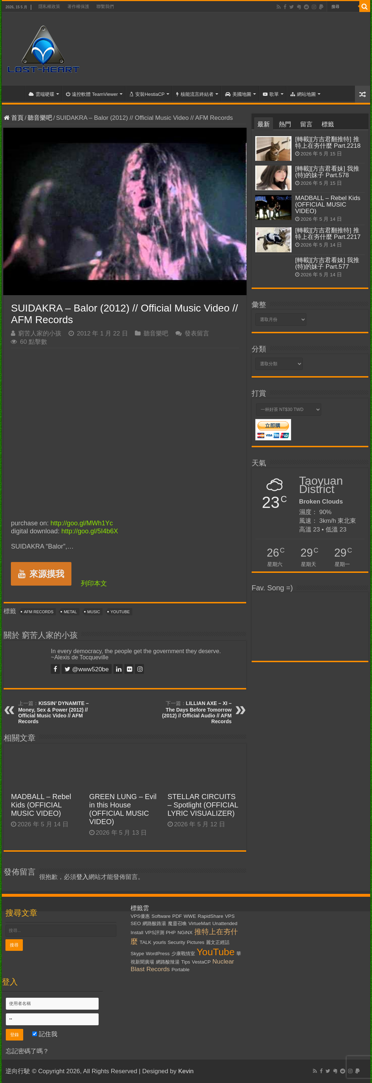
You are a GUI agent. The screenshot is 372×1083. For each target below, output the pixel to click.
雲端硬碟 (41, 94)
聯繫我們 (105, 6)
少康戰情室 (183, 953)
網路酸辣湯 (167, 962)
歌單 (271, 94)
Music (93, 612)
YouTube (120, 612)
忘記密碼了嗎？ (27, 1051)
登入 (82, 877)
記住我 (44, 1034)
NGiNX (184, 932)
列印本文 (94, 583)
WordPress (158, 953)
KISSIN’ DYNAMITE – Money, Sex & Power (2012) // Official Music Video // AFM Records (53, 712)
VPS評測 (154, 932)
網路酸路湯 (154, 923)
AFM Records (38, 612)
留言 (306, 124)
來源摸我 (41, 574)
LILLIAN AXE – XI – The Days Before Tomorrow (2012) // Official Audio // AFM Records (197, 712)
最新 (263, 124)
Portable (180, 969)
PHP (170, 932)
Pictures (195, 942)
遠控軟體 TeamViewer (92, 94)
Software (161, 916)
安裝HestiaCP (147, 94)
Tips (185, 962)
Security (176, 942)
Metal (70, 612)
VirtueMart (200, 923)
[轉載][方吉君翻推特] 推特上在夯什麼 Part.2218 (327, 142)
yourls (159, 942)
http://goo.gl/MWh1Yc (81, 523)
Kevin (186, 1071)
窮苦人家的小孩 (39, 333)
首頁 (14, 93)
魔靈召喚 (177, 923)
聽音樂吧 (40, 117)
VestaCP (201, 962)
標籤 (328, 124)
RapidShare (210, 916)
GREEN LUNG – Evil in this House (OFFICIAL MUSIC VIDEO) (123, 809)
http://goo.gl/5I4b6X (89, 531)
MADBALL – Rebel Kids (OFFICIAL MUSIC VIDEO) (41, 805)
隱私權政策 (49, 6)
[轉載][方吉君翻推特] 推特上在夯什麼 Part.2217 (327, 233)
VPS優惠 (140, 916)
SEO (136, 923)
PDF (177, 916)
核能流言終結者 (195, 94)
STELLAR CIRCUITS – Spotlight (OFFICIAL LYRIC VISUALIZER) (203, 805)
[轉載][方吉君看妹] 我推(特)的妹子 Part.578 (327, 172)
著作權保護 (78, 6)
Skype (137, 953)
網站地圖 (303, 94)
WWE (190, 916)
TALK (145, 942)
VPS (230, 916)
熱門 (285, 124)
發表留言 (197, 333)
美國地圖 (238, 94)
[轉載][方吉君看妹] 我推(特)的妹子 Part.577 (327, 263)
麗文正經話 (218, 942)
